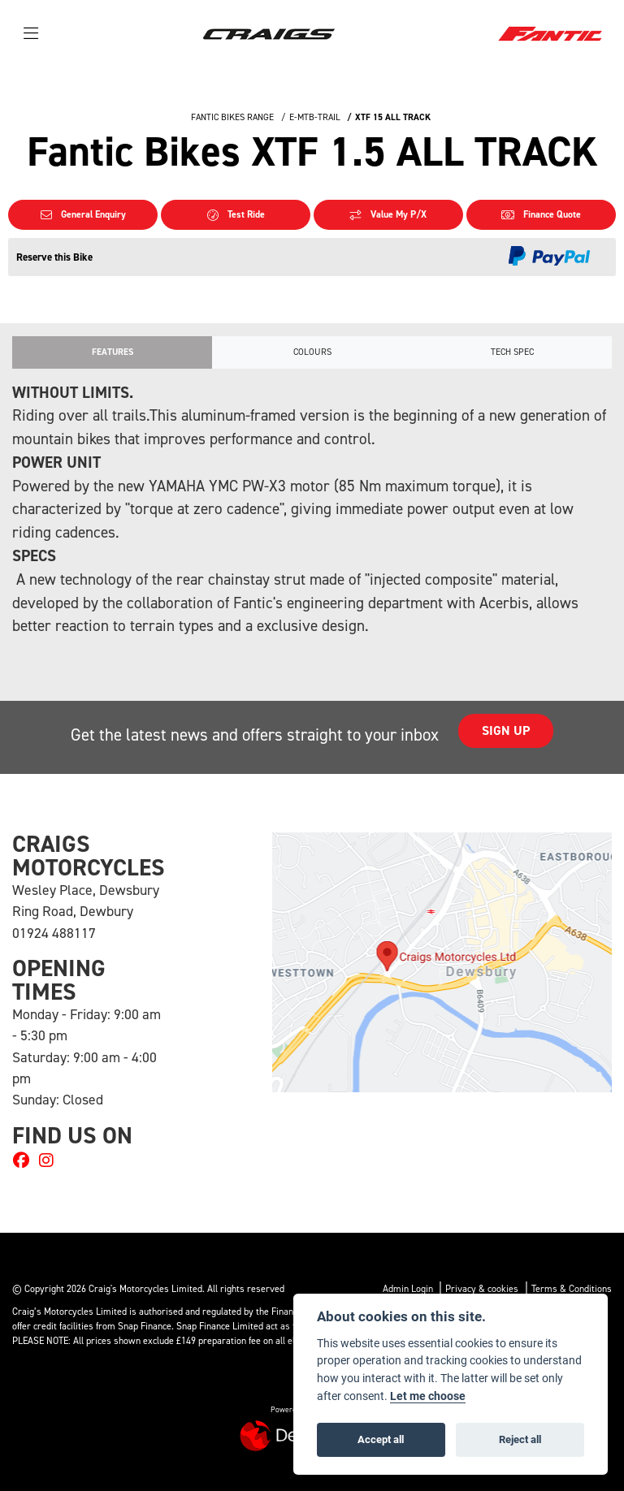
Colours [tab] (312, 352)
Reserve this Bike (54, 257)
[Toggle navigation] (31, 34)
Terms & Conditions (571, 1288)
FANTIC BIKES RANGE (232, 117)
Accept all (381, 1439)
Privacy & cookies (481, 1288)
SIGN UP (507, 730)
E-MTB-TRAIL (314, 117)
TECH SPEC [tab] (512, 352)
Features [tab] (112, 352)
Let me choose (428, 1396)
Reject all (520, 1439)
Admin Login (408, 1288)
